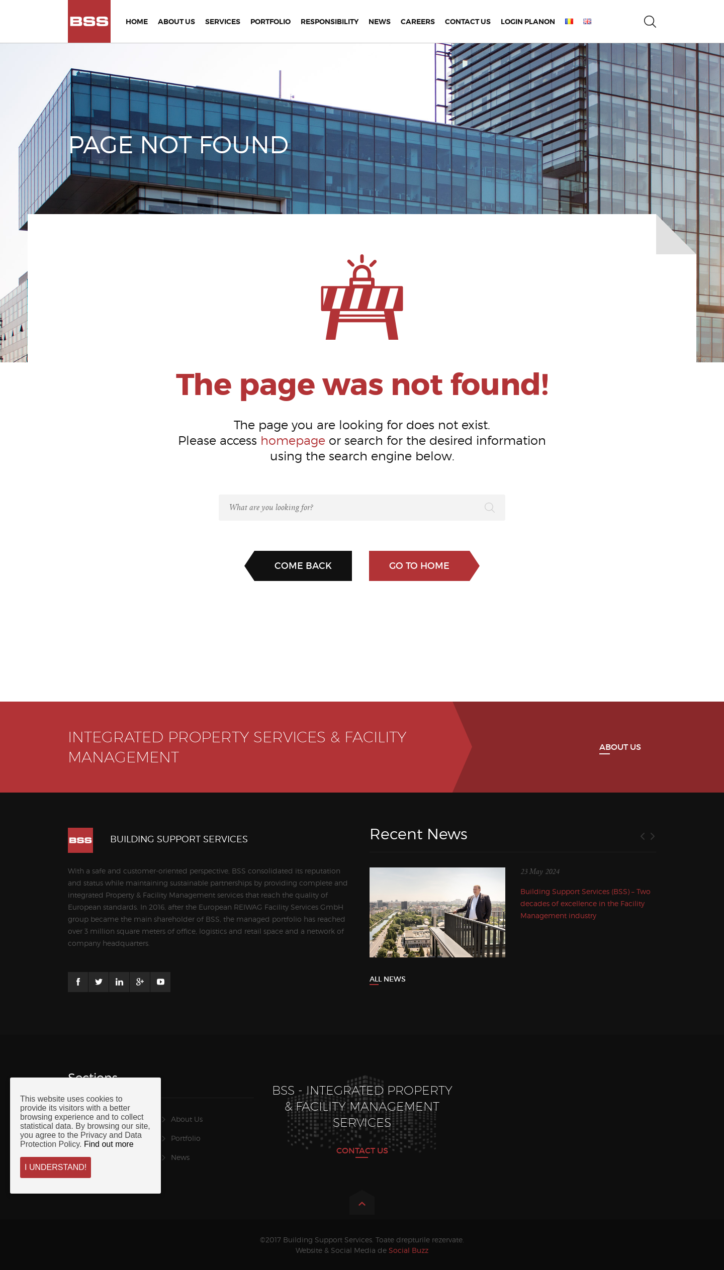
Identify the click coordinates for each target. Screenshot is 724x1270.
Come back (303, 565)
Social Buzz (408, 1250)
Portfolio (186, 1138)
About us (620, 747)
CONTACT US (362, 1150)
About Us (187, 1119)
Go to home (419, 565)
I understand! (55, 1167)
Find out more (109, 1144)
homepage (292, 440)
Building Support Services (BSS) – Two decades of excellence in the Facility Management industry (585, 903)
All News (388, 979)
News (180, 1157)
